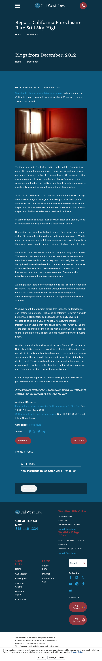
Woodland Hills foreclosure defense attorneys (38, 93)
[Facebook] (70, 577)
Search (73, 563)
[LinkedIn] (70, 590)
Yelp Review (78, 619)
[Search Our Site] (85, 563)
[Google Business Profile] (76, 577)
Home (18, 569)
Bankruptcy (20, 578)
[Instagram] (76, 583)
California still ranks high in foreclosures (35, 414)
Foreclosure (35, 425)
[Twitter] (83, 577)
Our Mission (21, 574)
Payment (46, 574)
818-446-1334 (26, 528)
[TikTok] (83, 583)
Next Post (79, 440)
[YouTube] (70, 583)
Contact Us (21, 599)
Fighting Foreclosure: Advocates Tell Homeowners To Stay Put (47, 406)
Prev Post (23, 440)
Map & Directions (67, 529)
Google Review (78, 606)
